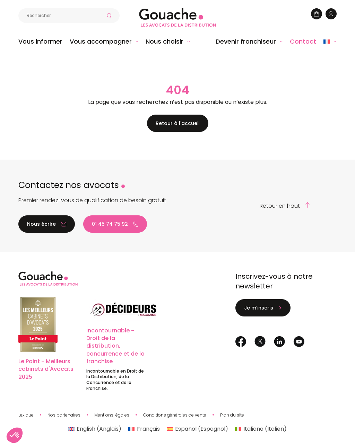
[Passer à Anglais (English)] (95, 429)
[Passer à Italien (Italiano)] (261, 429)
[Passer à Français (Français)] (144, 429)
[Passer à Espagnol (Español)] (197, 429)
